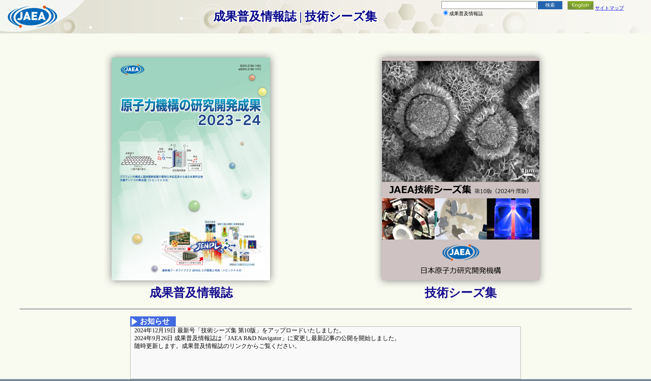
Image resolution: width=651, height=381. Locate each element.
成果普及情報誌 (191, 292)
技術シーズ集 (461, 292)
